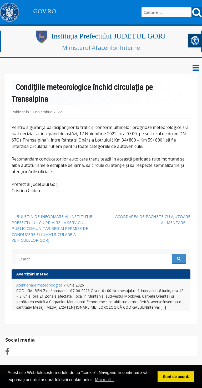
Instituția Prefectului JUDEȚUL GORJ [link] (108, 36)
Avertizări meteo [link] (32, 274)
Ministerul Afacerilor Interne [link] (101, 47)
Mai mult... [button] (104, 379)
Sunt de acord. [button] (176, 377)
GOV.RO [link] (44, 11)
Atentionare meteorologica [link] (39, 285)
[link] (195, 40)
